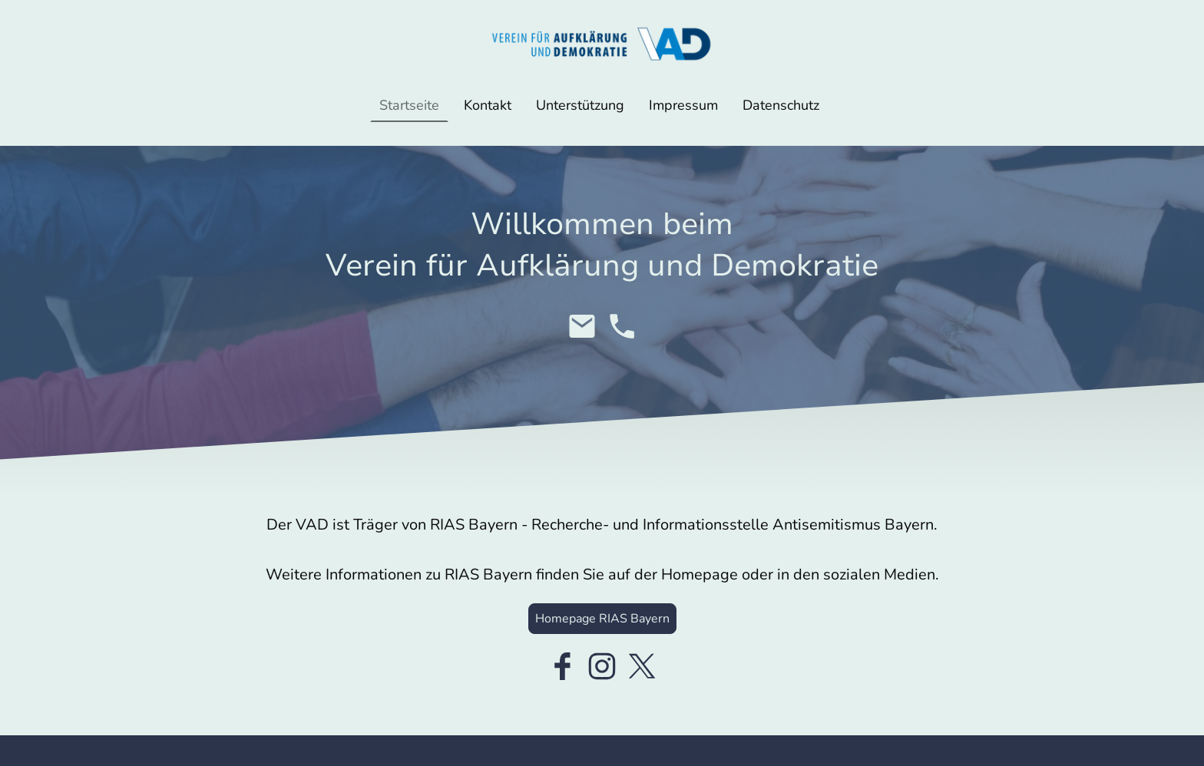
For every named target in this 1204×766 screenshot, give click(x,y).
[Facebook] (562, 666)
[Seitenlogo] (601, 44)
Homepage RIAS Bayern (602, 618)
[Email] (582, 326)
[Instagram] (602, 666)
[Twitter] (642, 666)
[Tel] (622, 326)
